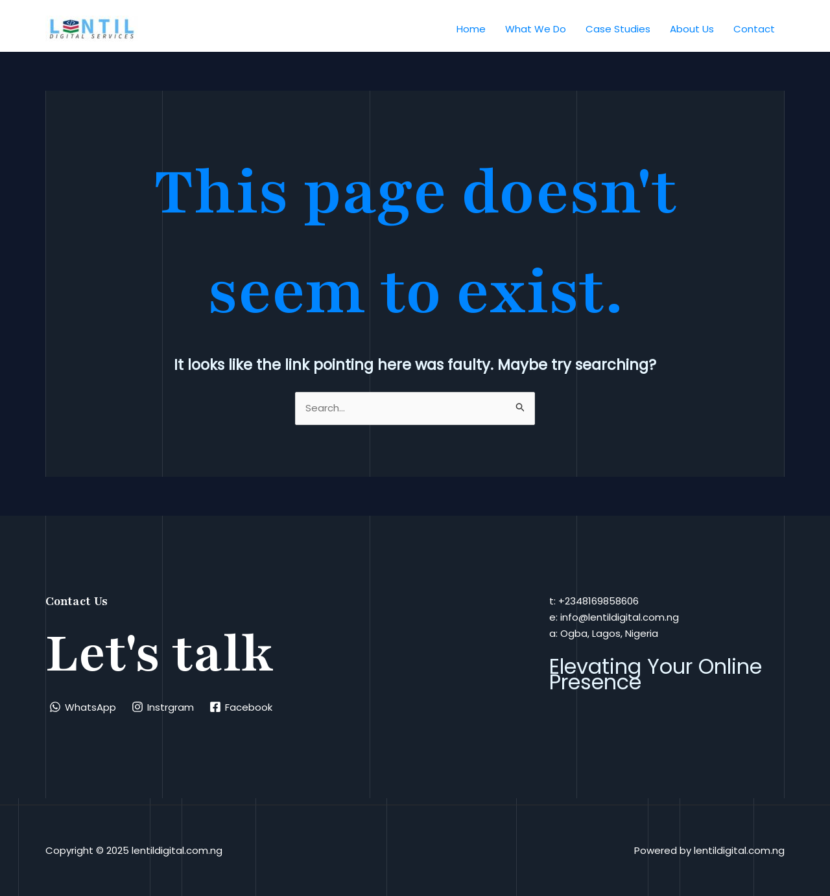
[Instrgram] (163, 707)
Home (471, 29)
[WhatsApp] (82, 707)
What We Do (535, 29)
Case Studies (618, 29)
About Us (692, 29)
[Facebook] (241, 707)
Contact (754, 29)
